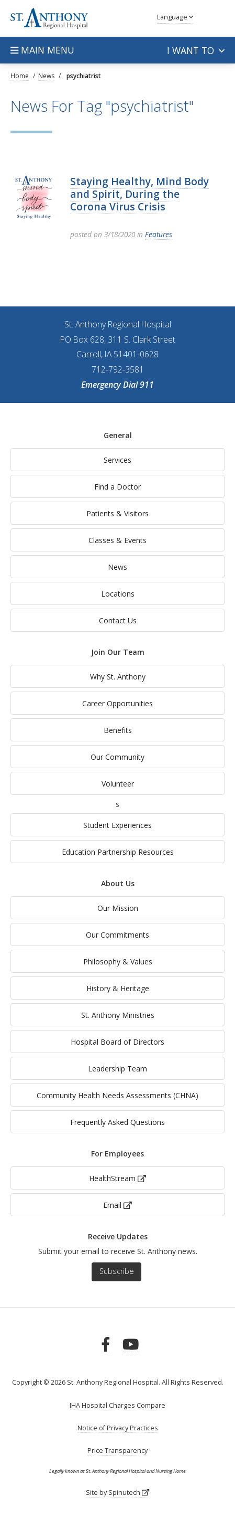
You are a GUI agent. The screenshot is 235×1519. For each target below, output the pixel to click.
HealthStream (117, 1178)
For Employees (117, 1154)
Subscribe (116, 1271)
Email (117, 1205)
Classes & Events (117, 540)
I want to (196, 50)
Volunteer (118, 784)
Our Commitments (117, 935)
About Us (118, 883)
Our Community (117, 757)
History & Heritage (117, 988)
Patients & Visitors (117, 513)
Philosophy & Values (117, 961)
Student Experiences (117, 825)
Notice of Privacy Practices (117, 1428)
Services (117, 460)
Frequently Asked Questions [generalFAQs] (117, 1122)
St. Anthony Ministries (117, 1015)
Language (175, 17)
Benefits (118, 730)
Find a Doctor (117, 487)
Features (158, 234)
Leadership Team (117, 1069)
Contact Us (118, 620)
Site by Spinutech (117, 1492)
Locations (118, 594)
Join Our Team (117, 652)
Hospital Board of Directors (117, 1042)
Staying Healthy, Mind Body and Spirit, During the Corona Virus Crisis (139, 194)
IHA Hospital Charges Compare (117, 1405)
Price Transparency (117, 1450)
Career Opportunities (117, 703)
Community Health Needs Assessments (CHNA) (117, 1095)
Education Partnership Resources (118, 852)
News (117, 567)
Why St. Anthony (118, 677)
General (118, 435)
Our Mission (117, 908)
